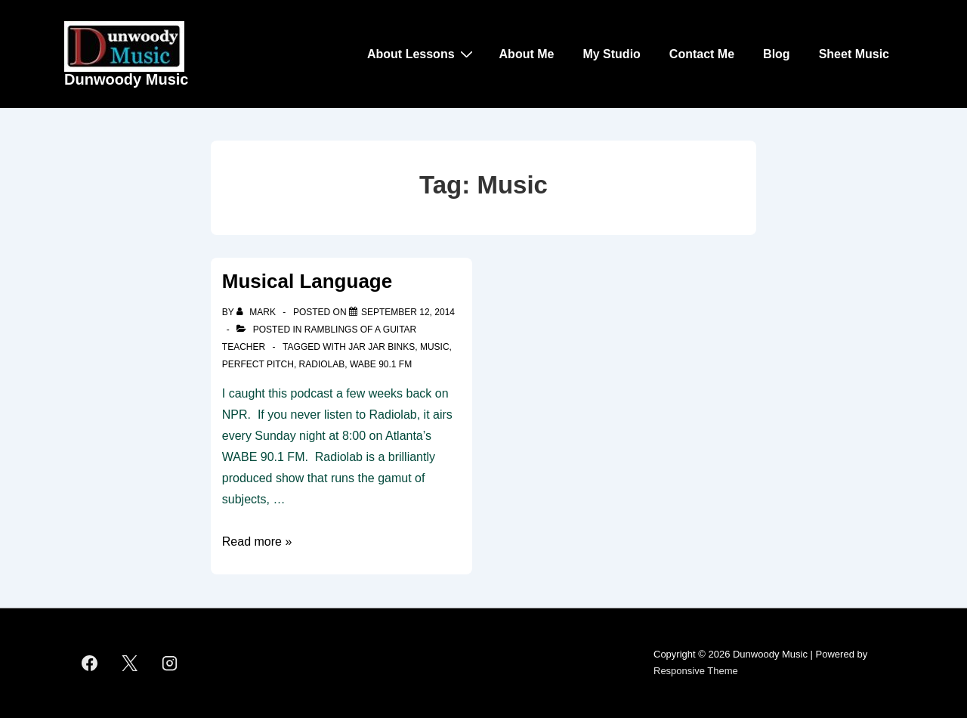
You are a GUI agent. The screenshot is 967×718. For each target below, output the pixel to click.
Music (435, 347)
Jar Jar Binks (381, 347)
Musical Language (307, 281)
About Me (527, 54)
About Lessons (422, 53)
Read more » (257, 541)
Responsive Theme (695, 670)
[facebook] (90, 663)
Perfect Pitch (258, 364)
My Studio (611, 54)
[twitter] (130, 663)
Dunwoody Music (126, 79)
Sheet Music (854, 54)
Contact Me (701, 54)
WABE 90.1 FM (381, 364)
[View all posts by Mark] (257, 312)
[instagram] (170, 663)
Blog (776, 54)
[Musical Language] (408, 312)
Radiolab (322, 364)
